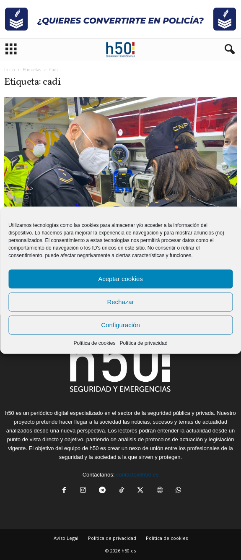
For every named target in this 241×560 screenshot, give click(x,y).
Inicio (9, 70)
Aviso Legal (66, 538)
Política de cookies (94, 343)
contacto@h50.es (137, 474)
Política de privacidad (143, 343)
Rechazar (120, 301)
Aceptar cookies (120, 278)
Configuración (120, 324)
